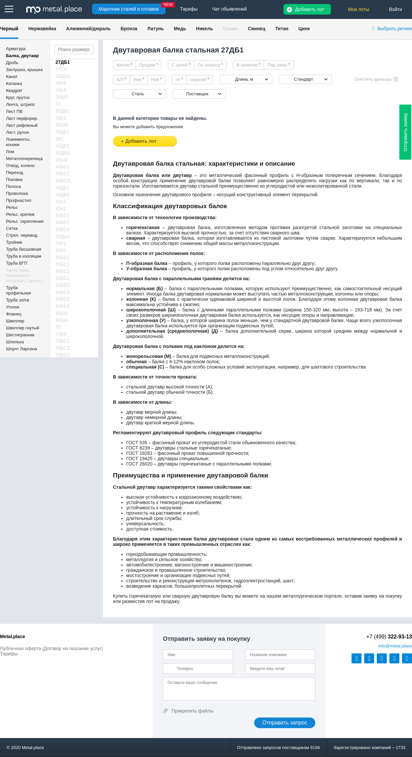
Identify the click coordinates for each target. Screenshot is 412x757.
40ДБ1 (62, 145)
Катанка (14, 83)
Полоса (13, 186)
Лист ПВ (14, 111)
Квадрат (14, 90)
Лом (10, 151)
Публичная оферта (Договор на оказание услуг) (51, 648)
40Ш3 (61, 159)
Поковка (14, 179)
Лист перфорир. (22, 118)
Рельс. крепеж (20, 214)
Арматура (16, 48)
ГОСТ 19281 (139, 453)
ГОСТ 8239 (138, 448)
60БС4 (62, 292)
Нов (156, 79)
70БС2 (62, 348)
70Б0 (60, 334)
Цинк (304, 28)
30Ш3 (61, 97)
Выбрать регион (394, 28)
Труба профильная (18, 290)
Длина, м (244, 79)
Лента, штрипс (20, 104)
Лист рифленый (22, 125)
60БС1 (62, 271)
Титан (281, 28)
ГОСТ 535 (136, 442)
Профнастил (18, 200)
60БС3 (62, 285)
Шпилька (15, 341)
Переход (14, 172)
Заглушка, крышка (24, 69)
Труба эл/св (17, 299)
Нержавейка (42, 28)
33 (58, 104)
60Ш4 (61, 320)
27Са (61, 69)
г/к (179, 79)
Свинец (256, 28)
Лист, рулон (17, 132)
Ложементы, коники (18, 142)
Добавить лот (309, 9)
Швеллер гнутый (22, 327)
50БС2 (62, 222)
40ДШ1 (63, 152)
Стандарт (303, 79)
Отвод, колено (20, 165)
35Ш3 (61, 124)
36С (59, 138)
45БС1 (62, 166)
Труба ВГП (16, 263)
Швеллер (15, 320)
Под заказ (278, 64)
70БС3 (62, 355)
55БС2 (62, 264)
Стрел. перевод (21, 235)
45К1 (60, 201)
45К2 (60, 208)
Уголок (12, 306)
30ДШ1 (63, 76)
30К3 (60, 83)
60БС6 (62, 306)
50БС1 (62, 215)
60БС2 (62, 278)
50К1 (60, 243)
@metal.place (395, 645)
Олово (230, 28)
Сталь (138, 93)
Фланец (13, 313)
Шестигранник (20, 334)
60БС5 (62, 299)
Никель (204, 28)
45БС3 (62, 180)
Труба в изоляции (23, 256)
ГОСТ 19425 (139, 458)
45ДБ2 (62, 194)
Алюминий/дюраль (88, 28)
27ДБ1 (62, 62)
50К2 (60, 250)
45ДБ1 (62, 187)
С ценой (181, 64)
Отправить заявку (405, 132)
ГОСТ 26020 (139, 463)
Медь (180, 28)
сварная (199, 79)
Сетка (12, 228)
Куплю (124, 64)
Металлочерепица (24, 158)
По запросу (210, 64)
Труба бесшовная (23, 249)
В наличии (248, 64)
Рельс (12, 207)
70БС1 (62, 341)
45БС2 (62, 173)
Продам (148, 64)
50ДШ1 (63, 236)
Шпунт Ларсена (21, 348)
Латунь (155, 28)
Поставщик (197, 93)
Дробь (12, 62)
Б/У (121, 79)
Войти (395, 9)
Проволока (17, 193)
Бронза (129, 28)
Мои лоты (358, 9)
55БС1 (62, 257)
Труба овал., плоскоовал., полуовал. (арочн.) (24, 275)
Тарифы (9, 653)
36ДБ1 (62, 131)
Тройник (14, 242)
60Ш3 (61, 313)
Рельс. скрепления (25, 221)
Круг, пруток (18, 97)
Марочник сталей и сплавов (129, 9)
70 (58, 327)
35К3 (60, 118)
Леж (138, 79)
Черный (9, 28)
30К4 (60, 90)
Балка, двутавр (22, 55)
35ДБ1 (62, 111)
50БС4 (62, 229)
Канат (12, 76)
